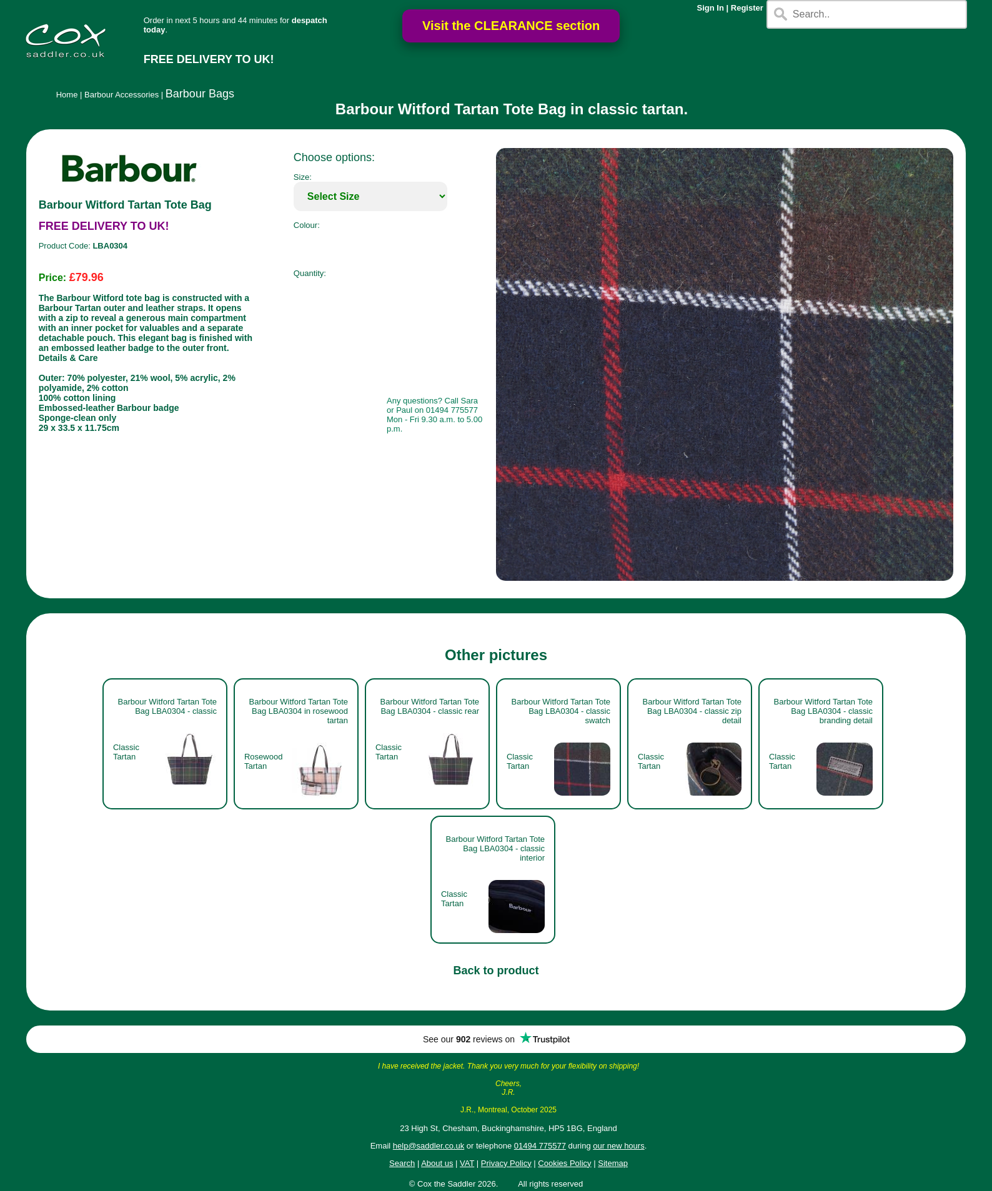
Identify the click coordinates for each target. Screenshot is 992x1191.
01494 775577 (540, 1145)
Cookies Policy (564, 1163)
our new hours (618, 1145)
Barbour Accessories (121, 94)
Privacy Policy (506, 1163)
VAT (467, 1163)
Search (402, 1163)
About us (437, 1163)
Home (67, 94)
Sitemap (613, 1163)
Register (747, 7)
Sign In (710, 7)
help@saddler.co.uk (428, 1145)
